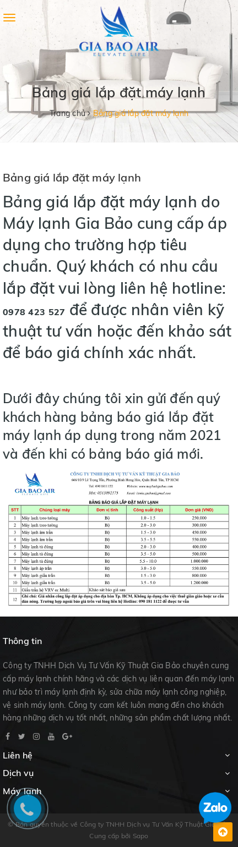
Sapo (141, 836)
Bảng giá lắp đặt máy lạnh (72, 177)
